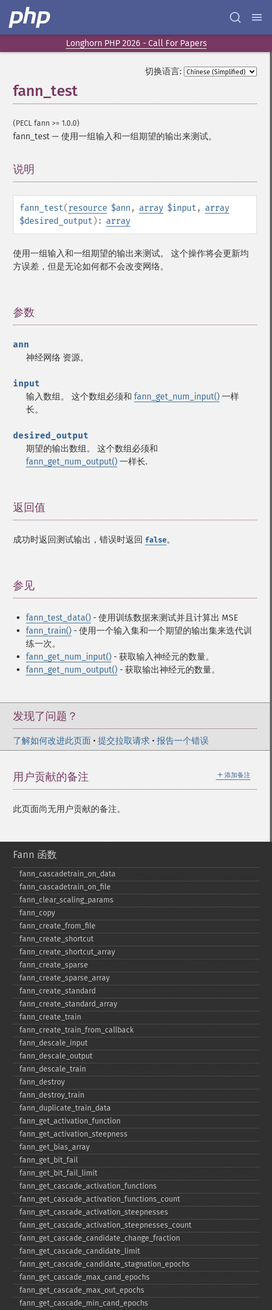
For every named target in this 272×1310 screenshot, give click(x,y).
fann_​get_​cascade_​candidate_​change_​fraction (99, 1238)
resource (87, 208)
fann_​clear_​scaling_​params (66, 900)
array (151, 208)
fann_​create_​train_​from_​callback (76, 1030)
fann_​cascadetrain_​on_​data (67, 874)
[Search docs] (235, 17)
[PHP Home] (30, 17)
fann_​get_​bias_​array (54, 1147)
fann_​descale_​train (52, 1069)
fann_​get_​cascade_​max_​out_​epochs (81, 1290)
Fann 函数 (35, 855)
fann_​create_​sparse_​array (64, 978)
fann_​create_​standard (57, 991)
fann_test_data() (58, 617)
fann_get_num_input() (177, 396)
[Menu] (257, 17)
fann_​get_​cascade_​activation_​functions (88, 1186)
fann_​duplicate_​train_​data (65, 1108)
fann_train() (48, 630)
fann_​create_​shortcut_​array (67, 952)
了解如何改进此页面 (52, 740)
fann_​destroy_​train (51, 1095)
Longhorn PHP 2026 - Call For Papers (136, 43)
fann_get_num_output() (71, 461)
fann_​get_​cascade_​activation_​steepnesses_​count (105, 1225)
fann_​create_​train (50, 1017)
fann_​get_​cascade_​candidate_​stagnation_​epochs (104, 1264)
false (156, 540)
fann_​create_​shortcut (56, 939)
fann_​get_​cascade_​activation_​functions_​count (99, 1199)
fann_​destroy (42, 1082)
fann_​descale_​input (53, 1043)
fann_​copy (37, 913)
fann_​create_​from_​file (57, 926)
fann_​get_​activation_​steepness (73, 1134)
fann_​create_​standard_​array (68, 1004)
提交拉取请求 (124, 740)
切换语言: (163, 71)
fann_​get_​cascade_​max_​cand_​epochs (84, 1277)
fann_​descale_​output (55, 1056)
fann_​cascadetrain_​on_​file (65, 887)
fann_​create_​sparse (53, 965)
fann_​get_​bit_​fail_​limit (58, 1173)
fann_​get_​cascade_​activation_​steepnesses (93, 1212)
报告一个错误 (183, 740)
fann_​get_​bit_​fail (48, 1160)
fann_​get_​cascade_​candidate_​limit (79, 1251)
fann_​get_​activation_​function (70, 1121)
